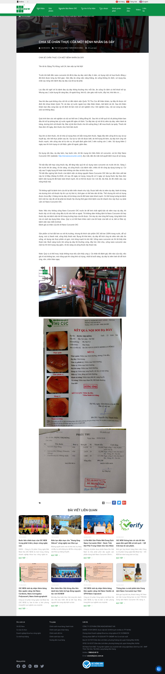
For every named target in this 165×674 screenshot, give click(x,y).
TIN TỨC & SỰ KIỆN (41, 16)
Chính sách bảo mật (56, 637)
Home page (24, 16)
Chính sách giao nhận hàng (59, 630)
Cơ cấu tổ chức (21, 630)
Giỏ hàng (120, 2)
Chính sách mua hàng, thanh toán (61, 626)
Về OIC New (20, 626)
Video (138, 10)
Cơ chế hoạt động (22, 637)
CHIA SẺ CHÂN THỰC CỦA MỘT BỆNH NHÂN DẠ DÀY (73, 16)
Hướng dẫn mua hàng (57, 640)
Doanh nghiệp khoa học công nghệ (28, 633)
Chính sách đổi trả (55, 633)
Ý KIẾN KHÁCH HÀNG (75, 48)
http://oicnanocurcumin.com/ (70, 156)
